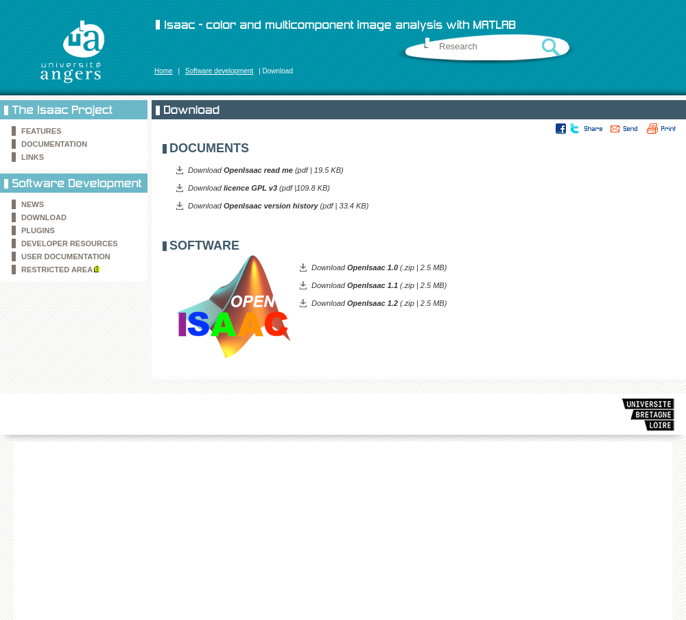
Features (41, 131)
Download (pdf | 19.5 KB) (266, 170)
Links (32, 157)
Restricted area (57, 269)
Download (44, 217)
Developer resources (69, 243)
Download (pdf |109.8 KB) (259, 188)
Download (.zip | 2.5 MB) (379, 267)
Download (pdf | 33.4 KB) (278, 206)
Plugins (38, 230)
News (32, 204)
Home (163, 71)
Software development (219, 71)
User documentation (65, 256)
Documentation (54, 144)
